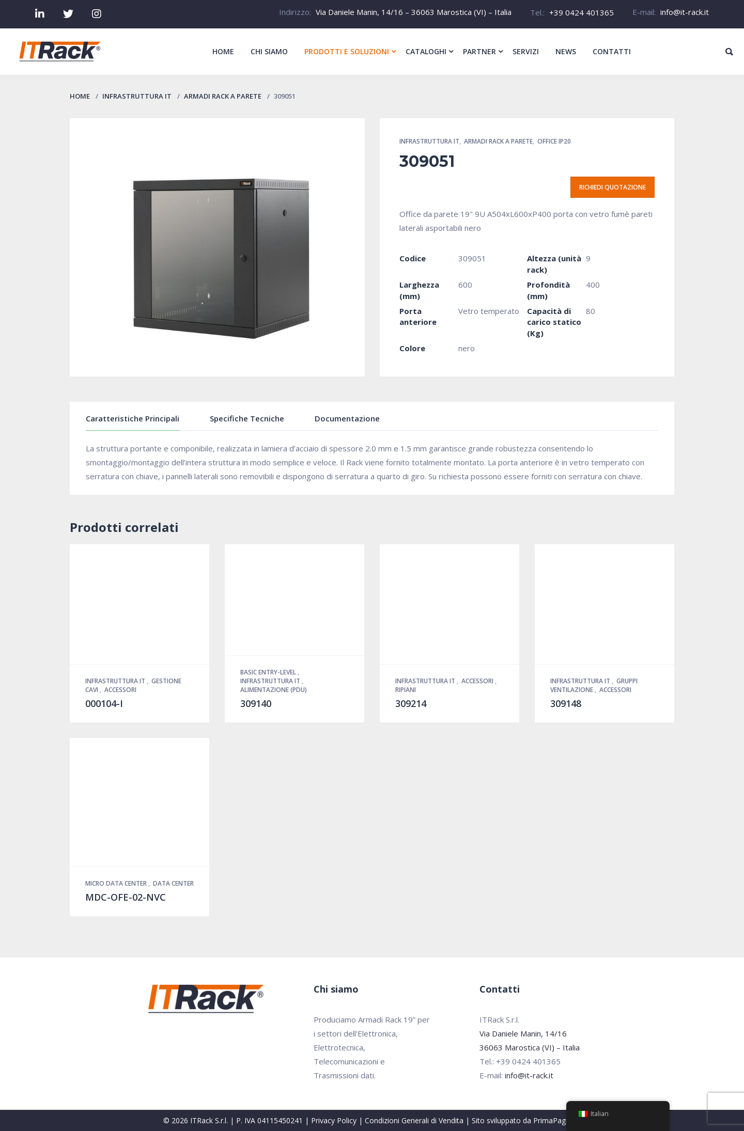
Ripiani (405, 689)
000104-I (104, 703)
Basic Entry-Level (269, 672)
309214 (410, 703)
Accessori (120, 689)
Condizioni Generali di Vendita (414, 1120)
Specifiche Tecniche (247, 418)
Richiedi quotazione (612, 187)
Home (80, 96)
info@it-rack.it (684, 12)
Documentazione (347, 418)
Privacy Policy (334, 1120)
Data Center (173, 883)
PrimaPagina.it (557, 1120)
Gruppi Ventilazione (594, 685)
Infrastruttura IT (137, 96)
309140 (255, 703)
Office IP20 (554, 141)
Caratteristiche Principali (132, 418)
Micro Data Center (116, 883)
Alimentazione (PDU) (273, 689)
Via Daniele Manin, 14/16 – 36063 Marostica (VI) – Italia (414, 12)
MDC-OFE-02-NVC (125, 897)
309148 (565, 703)
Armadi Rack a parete (222, 96)
